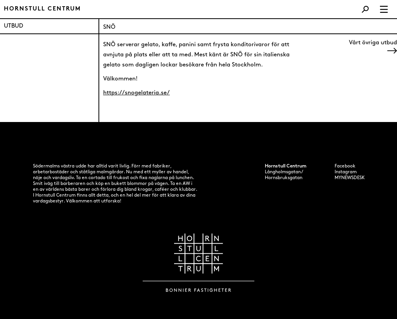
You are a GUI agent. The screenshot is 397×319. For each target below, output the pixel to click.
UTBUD (13, 26)
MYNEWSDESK (350, 178)
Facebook (345, 166)
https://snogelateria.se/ (136, 93)
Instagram (346, 172)
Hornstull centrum (42, 9)
